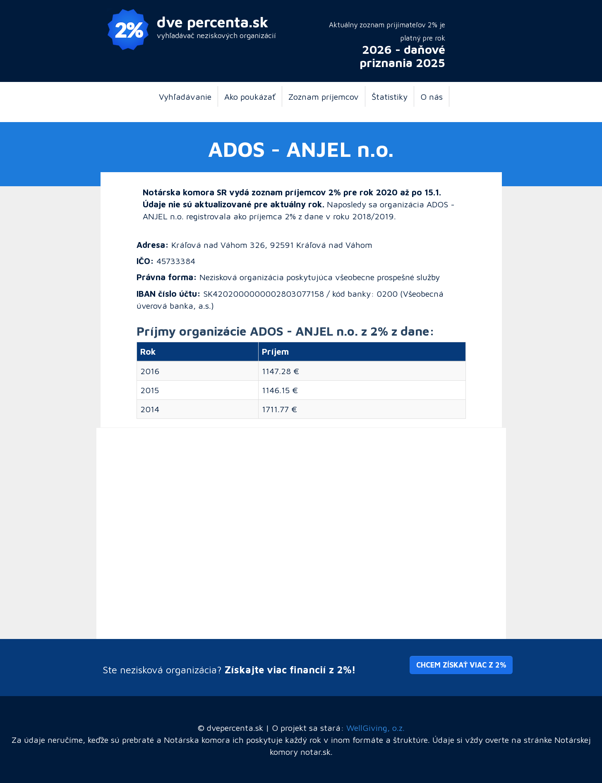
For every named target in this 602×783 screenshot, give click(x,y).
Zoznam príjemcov (323, 96)
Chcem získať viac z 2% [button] (461, 665)
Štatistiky (390, 96)
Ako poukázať (250, 96)
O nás (431, 96)
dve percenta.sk (213, 22)
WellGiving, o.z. (375, 728)
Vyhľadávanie (185, 96)
